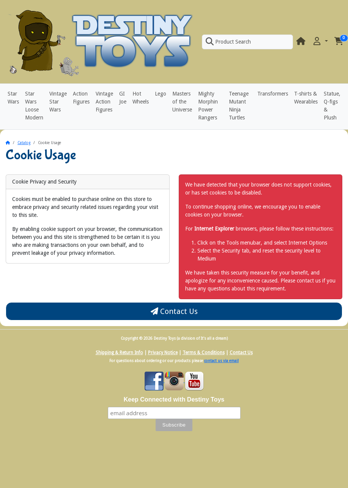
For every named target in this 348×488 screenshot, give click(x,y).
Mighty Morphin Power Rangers (208, 106)
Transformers (272, 94)
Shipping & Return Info (119, 352)
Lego (160, 94)
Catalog (23, 143)
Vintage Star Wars (58, 102)
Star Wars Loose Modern (34, 106)
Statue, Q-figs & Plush (332, 106)
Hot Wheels (140, 98)
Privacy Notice (163, 352)
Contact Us (174, 311)
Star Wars (13, 98)
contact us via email (221, 361)
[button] (320, 42)
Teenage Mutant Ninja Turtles (239, 106)
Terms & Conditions (204, 352)
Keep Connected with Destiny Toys (174, 399)
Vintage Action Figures (104, 102)
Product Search (228, 42)
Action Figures (81, 98)
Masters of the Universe (182, 102)
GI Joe (122, 98)
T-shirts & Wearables (306, 98)
